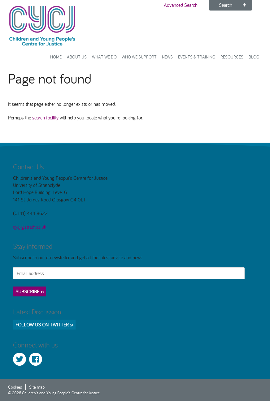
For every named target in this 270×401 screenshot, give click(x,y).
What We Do (104, 57)
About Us (77, 57)
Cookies (15, 387)
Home (56, 57)
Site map (37, 387)
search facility (45, 117)
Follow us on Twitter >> (44, 324)
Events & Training (196, 57)
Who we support (139, 57)
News (167, 57)
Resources (231, 57)
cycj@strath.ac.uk (29, 227)
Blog (254, 57)
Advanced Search (181, 5)
